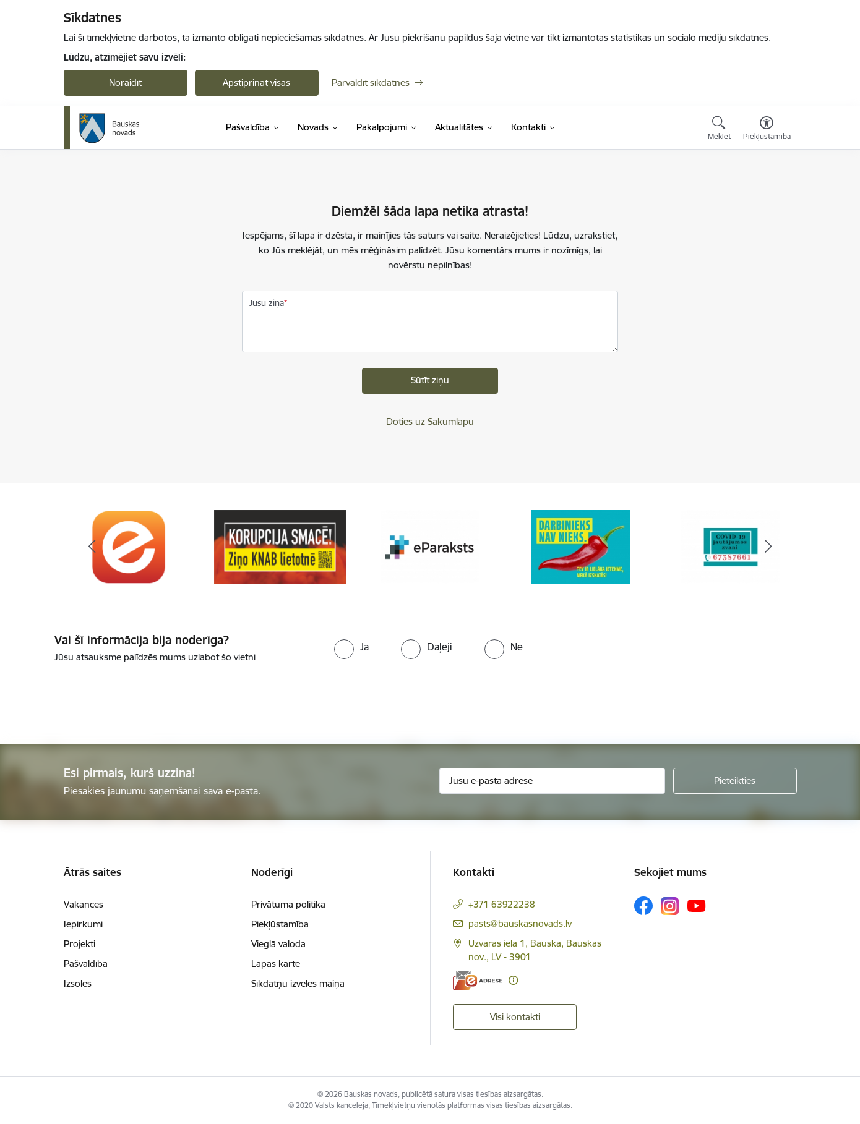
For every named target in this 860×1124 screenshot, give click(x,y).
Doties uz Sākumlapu (430, 421)
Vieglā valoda (278, 944)
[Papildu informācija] (513, 980)
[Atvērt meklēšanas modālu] (719, 130)
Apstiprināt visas (256, 82)
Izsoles (78, 983)
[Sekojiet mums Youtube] (696, 905)
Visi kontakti (515, 1017)
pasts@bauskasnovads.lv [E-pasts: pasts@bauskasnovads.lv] (520, 923)
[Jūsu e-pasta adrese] (552, 781)
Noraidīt (125, 82)
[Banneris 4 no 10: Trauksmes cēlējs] (580, 546)
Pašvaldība (86, 963)
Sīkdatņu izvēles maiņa (298, 983)
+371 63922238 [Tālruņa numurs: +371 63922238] (501, 904)
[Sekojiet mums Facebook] (643, 905)
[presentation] (103, 699)
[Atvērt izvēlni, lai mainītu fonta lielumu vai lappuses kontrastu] (767, 130)
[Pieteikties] (735, 781)
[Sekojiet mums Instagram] (670, 906)
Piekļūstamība (280, 924)
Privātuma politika (288, 904)
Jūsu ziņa (266, 303)
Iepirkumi (83, 924)
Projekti (79, 944)
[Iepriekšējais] (92, 547)
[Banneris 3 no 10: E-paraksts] (430, 546)
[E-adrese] (477, 980)
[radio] (351, 646)
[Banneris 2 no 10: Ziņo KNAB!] (280, 546)
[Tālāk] (768, 547)
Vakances (83, 904)
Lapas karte (275, 963)
